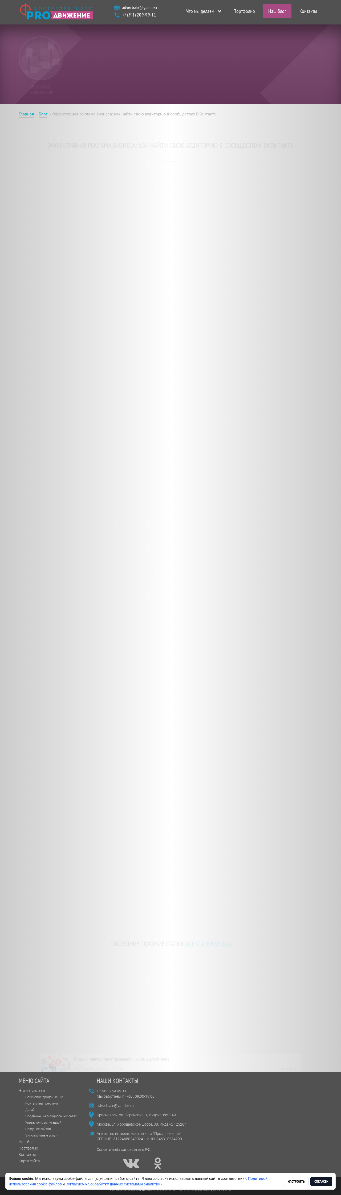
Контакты (308, 12)
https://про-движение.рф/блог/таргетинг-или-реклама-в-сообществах (203, 735)
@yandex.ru (141, 8)
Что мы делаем (200, 12)
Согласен (321, 1181)
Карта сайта (29, 1161)
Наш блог (277, 12)
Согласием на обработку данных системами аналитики (114, 1184)
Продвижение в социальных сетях (51, 1116)
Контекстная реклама (41, 1103)
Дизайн (30, 1110)
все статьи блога (207, 941)
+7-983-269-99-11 (112, 1091)
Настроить (296, 1181)
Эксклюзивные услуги (42, 1135)
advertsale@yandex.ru (115, 1106)
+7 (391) (139, 16)
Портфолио (244, 12)
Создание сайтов (38, 1129)
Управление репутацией (43, 1123)
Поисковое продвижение (44, 1097)
